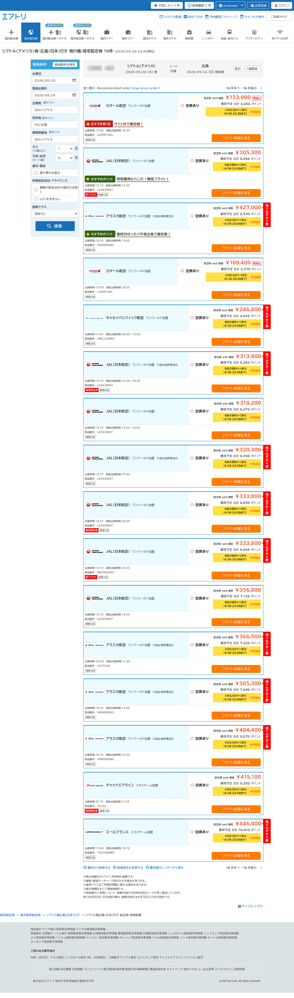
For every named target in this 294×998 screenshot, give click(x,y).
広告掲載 (77, 969)
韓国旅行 (36, 933)
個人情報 (54, 969)
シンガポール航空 (75, 957)
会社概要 (66, 969)
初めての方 (195, 16)
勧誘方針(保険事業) (137, 969)
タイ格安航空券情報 (43, 937)
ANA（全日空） (40, 957)
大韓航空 (114, 957)
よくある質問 (206, 969)
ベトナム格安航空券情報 (70, 937)
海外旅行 (36, 929)
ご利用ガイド (279, 16)
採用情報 (239, 969)
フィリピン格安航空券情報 (102, 937)
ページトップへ (252, 906)
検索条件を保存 (65, 64)
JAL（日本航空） (97, 957)
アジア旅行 (49, 929)
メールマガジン (224, 969)
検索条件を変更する (130, 867)
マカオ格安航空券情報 (165, 937)
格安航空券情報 (65, 929)
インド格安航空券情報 (193, 937)
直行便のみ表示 (47, 172)
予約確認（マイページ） (223, 16)
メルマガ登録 (172, 16)
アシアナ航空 (128, 957)
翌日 (238, 68)
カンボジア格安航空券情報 (47, 941)
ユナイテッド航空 (148, 957)
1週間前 (95, 68)
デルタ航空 (57, 957)
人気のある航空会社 (43, 950)
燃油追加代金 (158, 969)
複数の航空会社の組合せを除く (56, 189)
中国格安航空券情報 (155, 933)
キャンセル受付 (254, 16)
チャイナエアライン (171, 957)
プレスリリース (93, 969)
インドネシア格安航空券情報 (221, 933)
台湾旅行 (47, 933)
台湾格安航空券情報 (105, 933)
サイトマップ (175, 969)
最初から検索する (98, 867)
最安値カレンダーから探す (167, 867)
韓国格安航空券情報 (80, 933)
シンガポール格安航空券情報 (185, 933)
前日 (110, 68)
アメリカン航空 (193, 957)
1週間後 (252, 68)
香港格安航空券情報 (130, 933)
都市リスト (48, 102)
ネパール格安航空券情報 (222, 937)
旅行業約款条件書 (114, 969)
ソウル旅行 (60, 933)
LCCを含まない (48, 199)
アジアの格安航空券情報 (91, 929)
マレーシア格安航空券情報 (135, 937)
